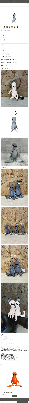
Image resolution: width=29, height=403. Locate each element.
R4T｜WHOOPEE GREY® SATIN (4, 375)
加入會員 (2, 393)
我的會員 (4, 393)
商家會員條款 (12, 393)
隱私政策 (15, 393)
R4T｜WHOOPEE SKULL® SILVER (13, 375)
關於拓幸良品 (2, 390)
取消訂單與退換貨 (11, 390)
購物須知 (5, 390)
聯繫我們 (8, 390)
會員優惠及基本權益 (8, 393)
